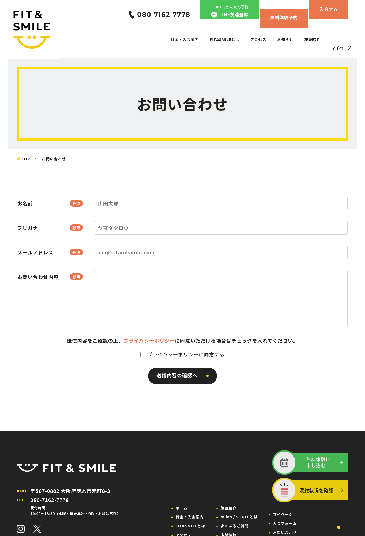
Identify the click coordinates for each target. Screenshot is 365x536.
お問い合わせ (285, 532)
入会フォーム (285, 523)
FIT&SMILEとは (224, 39)
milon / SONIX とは (239, 516)
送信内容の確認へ (177, 375)
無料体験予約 (284, 17)
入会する (328, 9)
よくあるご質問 (234, 525)
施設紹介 (312, 39)
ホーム (181, 507)
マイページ (341, 48)
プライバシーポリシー (149, 340)
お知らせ (285, 39)
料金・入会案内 (185, 39)
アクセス (258, 39)
